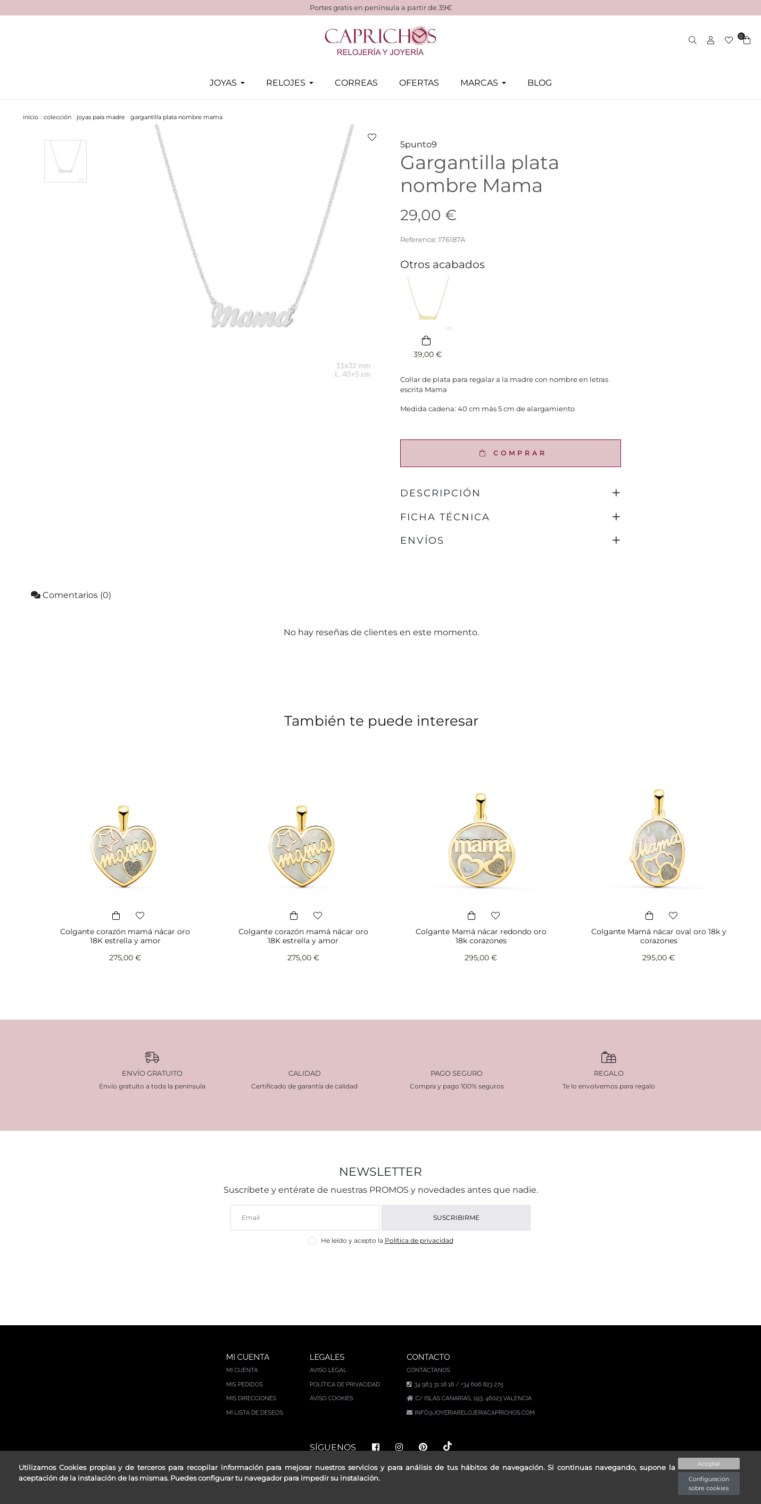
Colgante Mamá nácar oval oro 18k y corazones (658, 936)
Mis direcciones (251, 1398)
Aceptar (709, 1463)
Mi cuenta (242, 1370)
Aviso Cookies (331, 1398)
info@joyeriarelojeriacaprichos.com (475, 1412)
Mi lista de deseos (254, 1412)
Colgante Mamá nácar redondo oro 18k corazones (481, 936)
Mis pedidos (244, 1384)
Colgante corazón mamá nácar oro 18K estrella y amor (125, 936)
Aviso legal (328, 1370)
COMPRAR (510, 453)
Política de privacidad (419, 1240)
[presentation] (380, 1270)
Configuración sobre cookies (709, 1483)
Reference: (418, 239)
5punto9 (418, 144)
